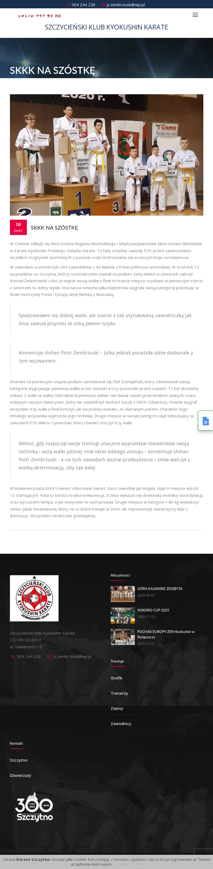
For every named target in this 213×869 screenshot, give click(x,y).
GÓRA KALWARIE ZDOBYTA (160, 588)
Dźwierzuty (20, 775)
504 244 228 (81, 4)
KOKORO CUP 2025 (153, 610)
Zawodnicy (121, 723)
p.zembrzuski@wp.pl (123, 4)
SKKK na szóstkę (54, 227)
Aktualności (120, 575)
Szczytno (18, 760)
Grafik (116, 677)
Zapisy (117, 708)
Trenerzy (119, 693)
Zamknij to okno (128, 864)
